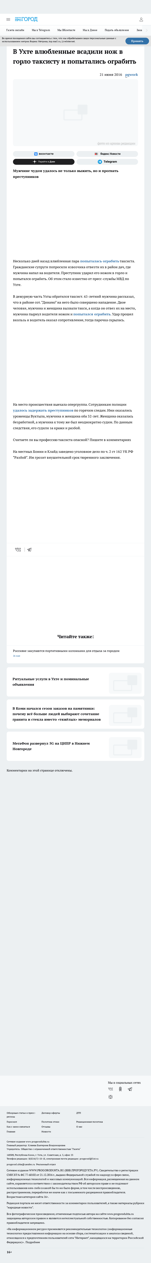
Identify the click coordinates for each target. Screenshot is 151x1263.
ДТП (78, 1112)
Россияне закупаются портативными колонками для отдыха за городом (75, 653)
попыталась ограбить (99, 261)
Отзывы (45, 1126)
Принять (137, 41)
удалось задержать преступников (43, 410)
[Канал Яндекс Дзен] (44, 162)
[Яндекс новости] (107, 154)
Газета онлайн (15, 30)
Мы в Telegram (41, 30)
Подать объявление (117, 30)
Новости (46, 1131)
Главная (11, 1131)
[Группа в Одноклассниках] (120, 1089)
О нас (79, 1126)
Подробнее (33, 1242)
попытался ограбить (91, 314)
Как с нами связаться (18, 1126)
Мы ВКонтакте (66, 30)
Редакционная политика (89, 1121)
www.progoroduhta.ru (37, 1141)
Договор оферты (50, 1112)
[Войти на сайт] (141, 19)
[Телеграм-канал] (107, 162)
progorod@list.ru (89, 1158)
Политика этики (50, 1121)
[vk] (18, 549)
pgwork (131, 74)
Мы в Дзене (90, 30)
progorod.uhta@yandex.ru (21, 1164)
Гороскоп (12, 1121)
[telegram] (31, 549)
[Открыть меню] (8, 19)
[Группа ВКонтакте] (44, 154)
